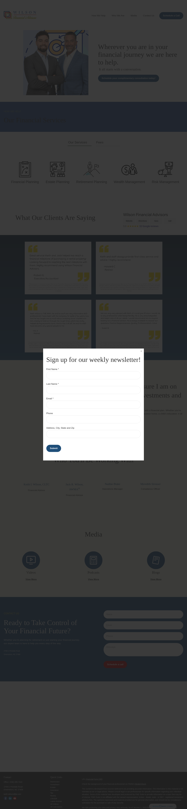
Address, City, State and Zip (60, 428)
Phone (49, 413)
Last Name (51, 384)
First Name (51, 369)
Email (49, 398)
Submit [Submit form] (54, 448)
